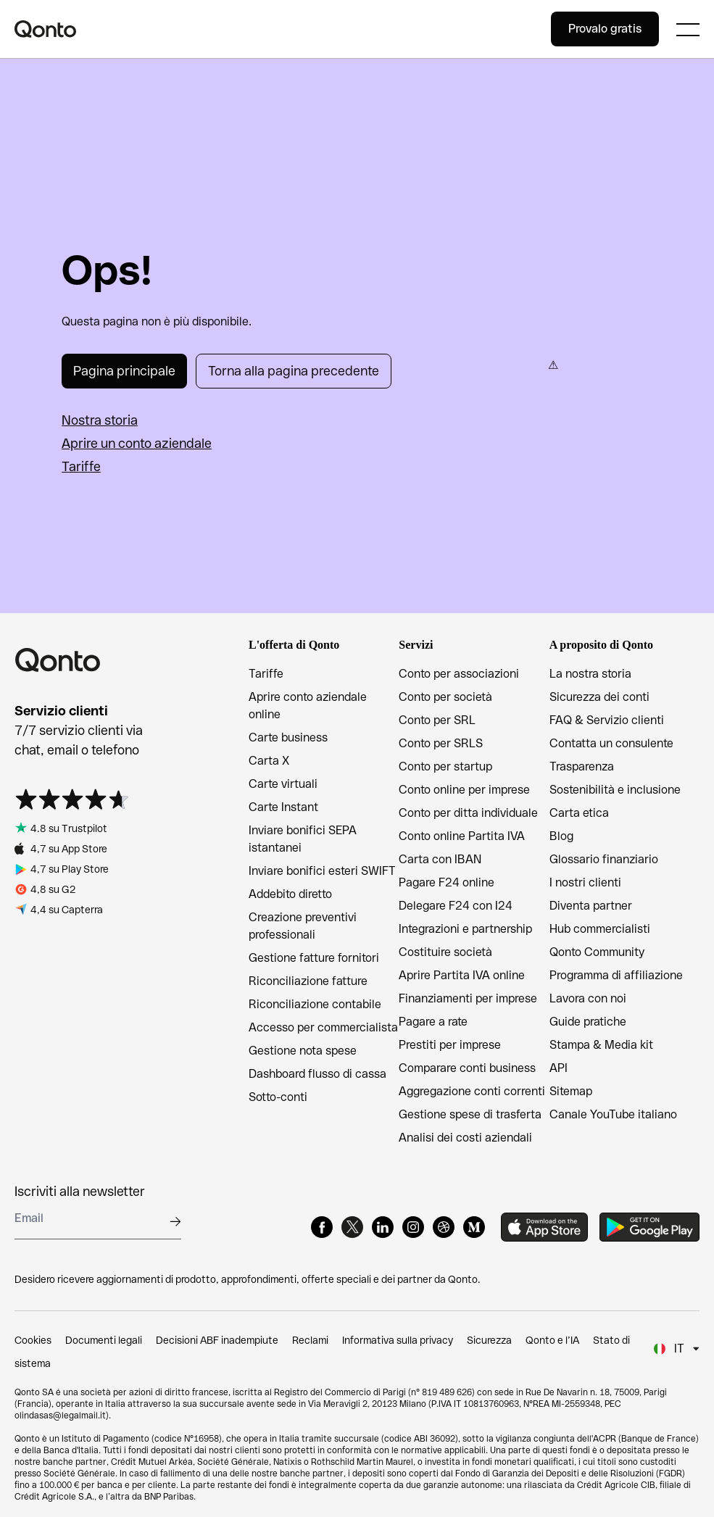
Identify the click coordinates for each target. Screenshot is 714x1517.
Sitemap (570, 1091)
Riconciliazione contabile (315, 1004)
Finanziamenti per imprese (468, 998)
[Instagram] (413, 1227)
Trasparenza (581, 766)
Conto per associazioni (459, 674)
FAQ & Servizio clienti (606, 720)
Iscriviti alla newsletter (79, 1191)
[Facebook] (322, 1227)
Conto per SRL (437, 720)
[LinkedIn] (383, 1227)
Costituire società (445, 952)
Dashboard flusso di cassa (317, 1074)
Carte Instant (283, 807)
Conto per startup (445, 766)
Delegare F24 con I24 (455, 906)
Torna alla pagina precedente (293, 370)
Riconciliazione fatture (308, 981)
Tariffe (81, 466)
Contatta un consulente (611, 743)
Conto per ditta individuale (468, 813)
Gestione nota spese (303, 1050)
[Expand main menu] (688, 29)
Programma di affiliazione (616, 975)
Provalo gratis (605, 29)
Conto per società (445, 697)
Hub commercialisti (599, 929)
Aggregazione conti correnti (472, 1091)
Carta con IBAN (440, 859)
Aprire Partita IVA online (462, 975)
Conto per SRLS (441, 743)
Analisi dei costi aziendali (465, 1137)
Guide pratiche (587, 1021)
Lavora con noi (587, 998)
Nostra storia (100, 420)
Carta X (269, 761)
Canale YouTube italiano (613, 1114)
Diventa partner (590, 906)
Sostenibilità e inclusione (615, 790)
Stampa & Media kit (601, 1045)
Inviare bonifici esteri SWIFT (322, 871)
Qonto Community (596, 952)
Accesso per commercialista (323, 1027)
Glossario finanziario (603, 859)
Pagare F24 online (446, 882)
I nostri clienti (585, 882)
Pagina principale (124, 370)
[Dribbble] (443, 1227)
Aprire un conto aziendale (137, 443)
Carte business (288, 737)
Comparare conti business (467, 1068)
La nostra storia (590, 674)
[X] (352, 1227)
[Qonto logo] (282, 29)
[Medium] (474, 1227)
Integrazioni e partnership (465, 929)
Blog (561, 836)
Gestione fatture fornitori (314, 958)
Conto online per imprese (464, 790)
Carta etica (579, 813)
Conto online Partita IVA (462, 836)
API (558, 1068)
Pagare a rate (433, 1021)
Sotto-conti (278, 1097)
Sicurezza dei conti (599, 697)
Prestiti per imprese (450, 1045)
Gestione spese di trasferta (470, 1114)
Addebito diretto (290, 894)
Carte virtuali (283, 784)
